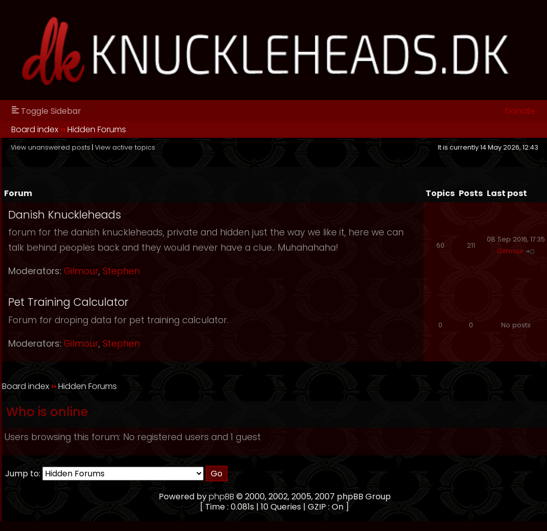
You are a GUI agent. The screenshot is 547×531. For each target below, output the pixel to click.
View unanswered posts (50, 147)
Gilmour (81, 271)
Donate (520, 111)
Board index (34, 129)
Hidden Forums (96, 129)
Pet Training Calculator (68, 302)
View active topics (125, 147)
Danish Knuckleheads (64, 214)
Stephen (121, 271)
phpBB (221, 496)
